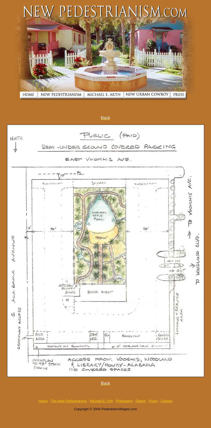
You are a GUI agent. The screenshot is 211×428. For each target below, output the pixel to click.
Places (141, 401)
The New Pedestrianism (69, 401)
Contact (166, 401)
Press (153, 401)
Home (43, 401)
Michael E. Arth (101, 401)
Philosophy (124, 401)
